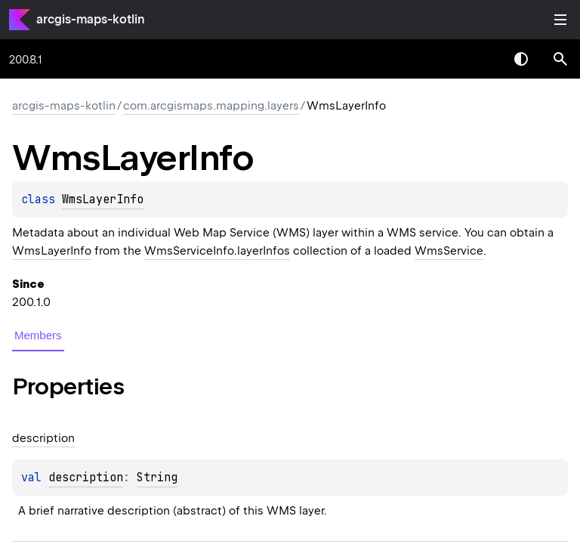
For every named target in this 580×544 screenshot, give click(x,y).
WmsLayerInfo (102, 199)
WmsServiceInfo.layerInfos (217, 251)
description (85, 477)
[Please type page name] (560, 59)
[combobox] (481, 59)
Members (38, 335)
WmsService (449, 251)
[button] (560, 59)
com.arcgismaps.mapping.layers (211, 106)
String (157, 477)
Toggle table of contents (560, 19)
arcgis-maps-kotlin (90, 19)
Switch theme (521, 59)
